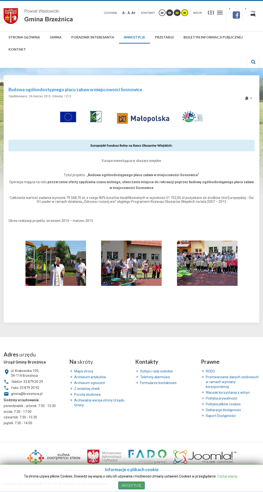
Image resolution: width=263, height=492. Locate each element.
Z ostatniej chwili (87, 389)
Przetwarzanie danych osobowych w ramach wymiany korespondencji (232, 382)
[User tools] (248, 98)
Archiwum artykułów (90, 377)
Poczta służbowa (87, 394)
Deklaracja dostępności (223, 410)
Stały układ (211, 12)
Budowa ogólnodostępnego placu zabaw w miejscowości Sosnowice (75, 89)
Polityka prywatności (221, 398)
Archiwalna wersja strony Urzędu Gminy (99, 402)
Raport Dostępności (221, 416)
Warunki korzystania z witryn (228, 392)
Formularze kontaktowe (158, 383)
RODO (210, 371)
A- (124, 13)
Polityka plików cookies (223, 404)
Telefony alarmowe (155, 377)
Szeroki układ (220, 12)
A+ (133, 13)
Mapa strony (83, 371)
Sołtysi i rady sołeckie (156, 371)
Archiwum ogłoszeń (89, 383)
